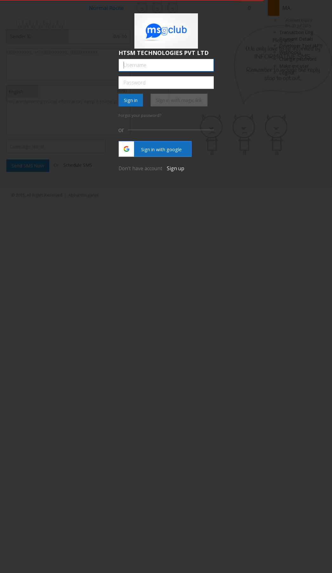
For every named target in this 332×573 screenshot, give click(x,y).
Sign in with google (150, 149)
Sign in (131, 100)
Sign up (175, 168)
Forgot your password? (140, 115)
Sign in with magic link (179, 100)
